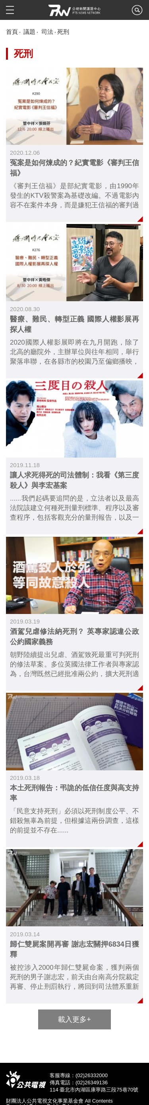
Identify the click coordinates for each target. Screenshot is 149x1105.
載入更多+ (74, 1019)
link (74, 145)
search (137, 12)
